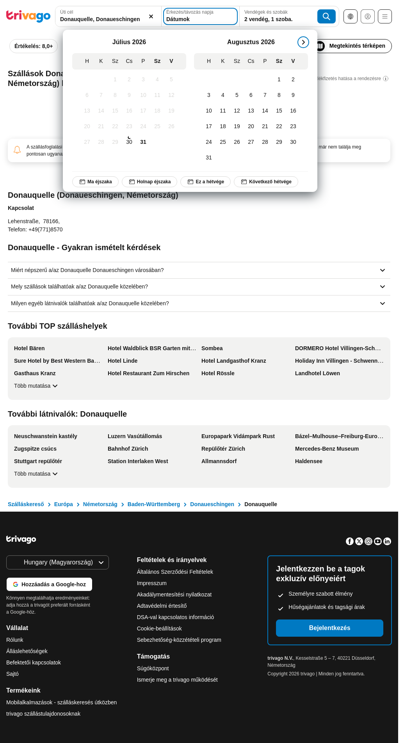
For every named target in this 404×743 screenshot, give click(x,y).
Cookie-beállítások (160, 628)
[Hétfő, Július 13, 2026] (87, 111)
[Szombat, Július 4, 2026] (157, 80)
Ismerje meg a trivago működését (177, 680)
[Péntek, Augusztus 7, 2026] (265, 95)
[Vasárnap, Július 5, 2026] (171, 80)
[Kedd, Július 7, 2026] (101, 95)
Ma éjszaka (95, 181)
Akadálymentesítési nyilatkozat (174, 594)
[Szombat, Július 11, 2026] (157, 95)
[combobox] (108, 16)
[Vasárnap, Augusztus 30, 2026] (293, 142)
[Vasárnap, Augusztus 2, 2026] (293, 80)
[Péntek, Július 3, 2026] (143, 80)
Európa (63, 504)
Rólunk (14, 640)
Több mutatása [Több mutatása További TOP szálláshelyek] (37, 385)
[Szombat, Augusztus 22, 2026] (279, 127)
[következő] (303, 42)
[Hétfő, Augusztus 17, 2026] (209, 127)
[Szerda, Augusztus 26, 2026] (237, 142)
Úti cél (66, 12)
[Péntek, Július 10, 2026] (143, 95)
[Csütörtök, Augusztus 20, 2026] (251, 127)
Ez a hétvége (205, 181)
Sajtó (12, 674)
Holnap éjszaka (149, 181)
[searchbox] (108, 19)
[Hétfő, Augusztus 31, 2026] (209, 158)
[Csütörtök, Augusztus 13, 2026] (251, 111)
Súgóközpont (153, 668)
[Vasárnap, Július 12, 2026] (171, 95)
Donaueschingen (212, 504)
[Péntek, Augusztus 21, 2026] (265, 127)
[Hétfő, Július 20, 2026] (87, 127)
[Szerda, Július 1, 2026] (115, 80)
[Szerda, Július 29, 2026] (115, 142)
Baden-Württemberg (154, 504)
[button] (108, 16)
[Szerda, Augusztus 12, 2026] (237, 111)
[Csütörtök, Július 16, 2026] (129, 111)
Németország (100, 504)
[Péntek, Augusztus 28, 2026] (265, 142)
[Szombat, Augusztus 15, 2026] (279, 111)
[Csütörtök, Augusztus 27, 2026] (251, 142)
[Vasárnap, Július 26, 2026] (171, 127)
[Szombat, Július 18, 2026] (157, 111)
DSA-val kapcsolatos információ (175, 617)
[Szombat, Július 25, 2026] (157, 127)
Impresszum (152, 583)
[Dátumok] (200, 16)
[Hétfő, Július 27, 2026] (87, 142)
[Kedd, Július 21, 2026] (101, 127)
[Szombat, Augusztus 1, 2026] (279, 80)
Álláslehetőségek (27, 651)
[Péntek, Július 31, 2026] (143, 142)
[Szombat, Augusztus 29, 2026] (279, 142)
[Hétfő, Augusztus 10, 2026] (209, 111)
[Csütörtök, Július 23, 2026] (129, 127)
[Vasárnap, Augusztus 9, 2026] (293, 95)
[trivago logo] (28, 16)
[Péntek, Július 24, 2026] (143, 127)
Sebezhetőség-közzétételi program (179, 640)
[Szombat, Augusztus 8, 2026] (279, 95)
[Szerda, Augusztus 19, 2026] (237, 127)
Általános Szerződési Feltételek (175, 572)
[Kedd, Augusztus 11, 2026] (223, 111)
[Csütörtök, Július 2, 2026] (129, 80)
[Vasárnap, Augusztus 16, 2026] (293, 111)
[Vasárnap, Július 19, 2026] (171, 111)
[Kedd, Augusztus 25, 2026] (223, 142)
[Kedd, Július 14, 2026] (101, 111)
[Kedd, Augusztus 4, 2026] (223, 95)
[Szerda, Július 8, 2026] (115, 95)
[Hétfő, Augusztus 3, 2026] (209, 95)
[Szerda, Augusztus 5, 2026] (237, 95)
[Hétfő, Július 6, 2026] (87, 95)
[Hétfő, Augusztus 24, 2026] (209, 142)
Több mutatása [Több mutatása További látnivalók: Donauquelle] (37, 473)
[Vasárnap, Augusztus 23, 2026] (293, 127)
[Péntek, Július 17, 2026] (143, 111)
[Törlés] (151, 16)
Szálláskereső (26, 504)
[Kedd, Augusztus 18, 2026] (223, 127)
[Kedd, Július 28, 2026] (101, 142)
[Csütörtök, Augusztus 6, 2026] (251, 95)
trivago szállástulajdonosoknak (43, 714)
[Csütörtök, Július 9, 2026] (129, 95)
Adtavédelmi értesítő (162, 606)
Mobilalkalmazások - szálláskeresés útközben (61, 702)
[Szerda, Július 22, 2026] (115, 127)
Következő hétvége (266, 181)
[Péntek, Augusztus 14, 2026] (265, 111)
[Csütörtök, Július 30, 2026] (129, 142)
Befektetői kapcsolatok (33, 662)
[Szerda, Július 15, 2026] (115, 111)
